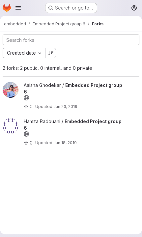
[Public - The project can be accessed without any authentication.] (26, 97)
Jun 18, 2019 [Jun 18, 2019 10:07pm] (65, 142)
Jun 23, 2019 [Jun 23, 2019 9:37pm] (65, 106)
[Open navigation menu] (18, 8)
